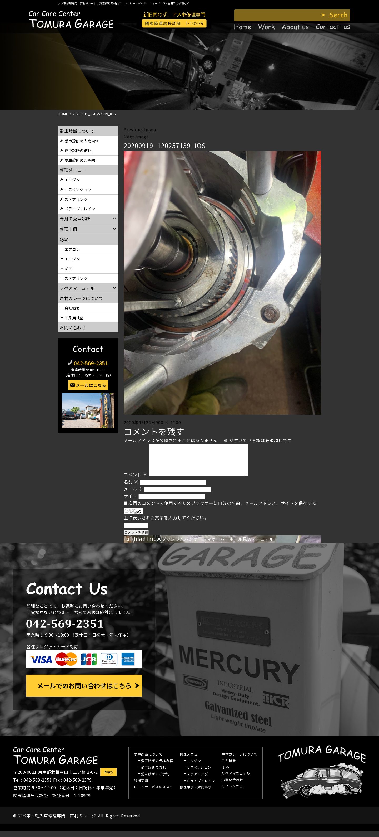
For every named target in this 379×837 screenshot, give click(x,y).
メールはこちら (91, 385)
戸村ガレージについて (81, 298)
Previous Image (141, 129)
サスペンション (77, 189)
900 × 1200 (168, 422)
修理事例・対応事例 (196, 794)
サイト (130, 502)
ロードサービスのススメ (153, 793)
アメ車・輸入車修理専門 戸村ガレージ (57, 822)
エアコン (72, 249)
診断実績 (141, 787)
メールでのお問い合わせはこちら (84, 691)
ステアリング (75, 199)
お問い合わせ (73, 327)
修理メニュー (73, 170)
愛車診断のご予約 (79, 160)
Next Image (136, 136)
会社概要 (72, 308)
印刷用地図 (74, 318)
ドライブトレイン (79, 208)
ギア (68, 268)
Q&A (225, 773)
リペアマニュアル (236, 780)
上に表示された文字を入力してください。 (166, 524)
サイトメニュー (234, 793)
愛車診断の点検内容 (81, 141)
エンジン (72, 179)
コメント (135, 481)
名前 (131, 488)
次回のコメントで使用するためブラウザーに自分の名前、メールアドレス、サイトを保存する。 (224, 509)
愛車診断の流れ (77, 150)
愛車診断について (77, 131)
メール (133, 495)
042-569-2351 (91, 363)
